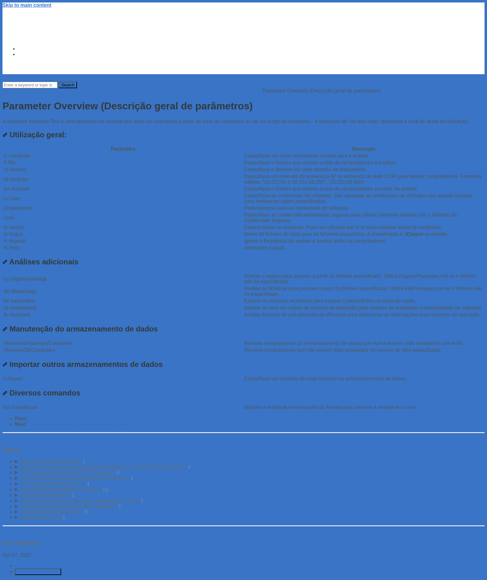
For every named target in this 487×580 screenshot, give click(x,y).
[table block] (243, 198)
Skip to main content (26, 5)
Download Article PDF (39, 565)
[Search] (29, 85)
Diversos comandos (41, 393)
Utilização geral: (34, 134)
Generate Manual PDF (38, 571)
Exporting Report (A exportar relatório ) (71, 418)
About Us (29, 54)
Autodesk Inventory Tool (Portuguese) (113, 91)
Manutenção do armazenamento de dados (80, 329)
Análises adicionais (40, 262)
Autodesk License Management (37, 91)
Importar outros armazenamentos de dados (82, 364)
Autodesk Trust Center (44, 48)
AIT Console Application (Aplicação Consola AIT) (209, 91)
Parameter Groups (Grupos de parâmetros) (76, 424)
